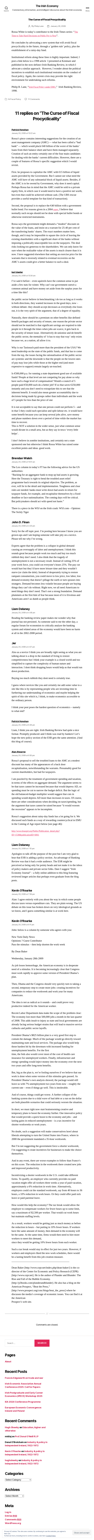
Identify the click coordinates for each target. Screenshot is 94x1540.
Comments (13, 1520)
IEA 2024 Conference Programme (23, 1402)
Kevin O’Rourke (13, 1451)
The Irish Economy (47, 6)
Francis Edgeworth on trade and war (24, 1378)
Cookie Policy (51, 1536)
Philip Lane (38, 26)
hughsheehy (11, 1460)
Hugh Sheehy (12, 1427)
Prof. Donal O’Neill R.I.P (26, 1436)
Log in (8, 1512)
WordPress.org (13, 1523)
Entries (11, 1516)
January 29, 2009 (58, 26)
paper (56, 209)
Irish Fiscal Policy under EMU (44, 87)
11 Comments (34, 99)
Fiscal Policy (15, 99)
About (8, 1362)
